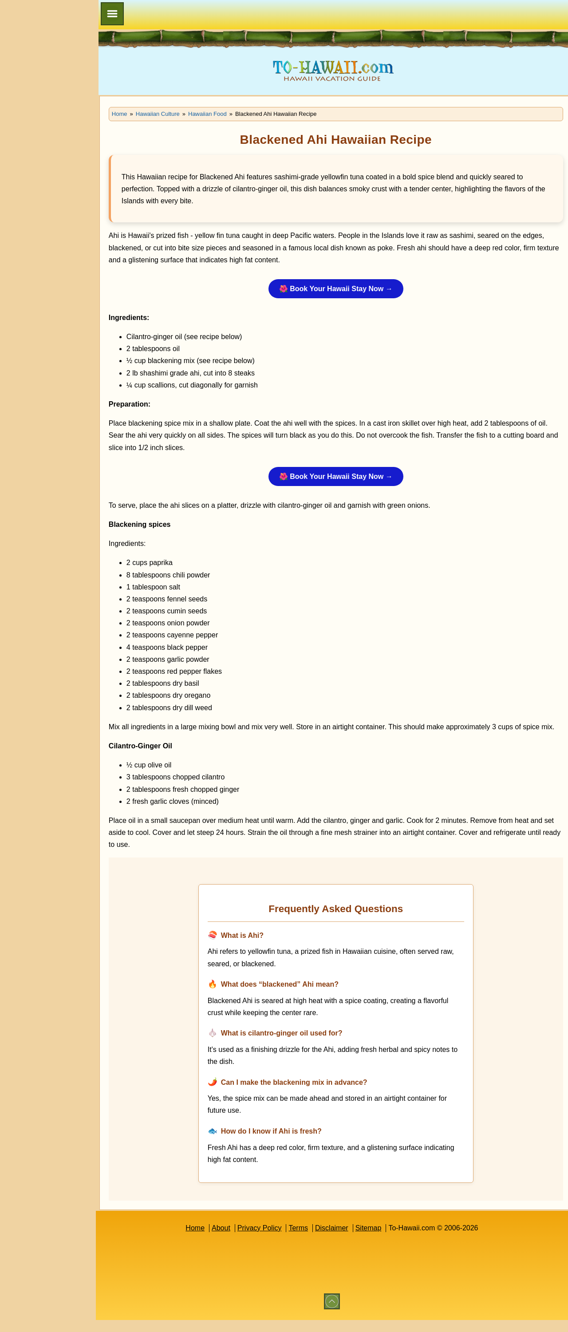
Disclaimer (338, 1240)
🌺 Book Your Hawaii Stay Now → (342, 288)
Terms (305, 1240)
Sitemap (375, 1240)
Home (201, 1240)
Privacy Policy (266, 1240)
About (227, 1240)
